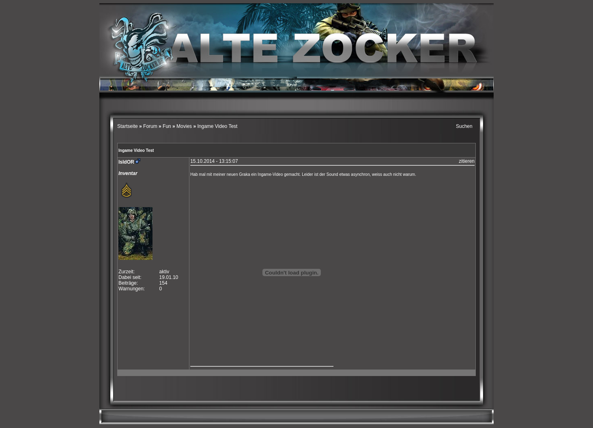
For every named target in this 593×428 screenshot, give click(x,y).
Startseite (128, 126)
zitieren (467, 161)
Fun (167, 126)
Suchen (464, 126)
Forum (150, 126)
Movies (184, 126)
